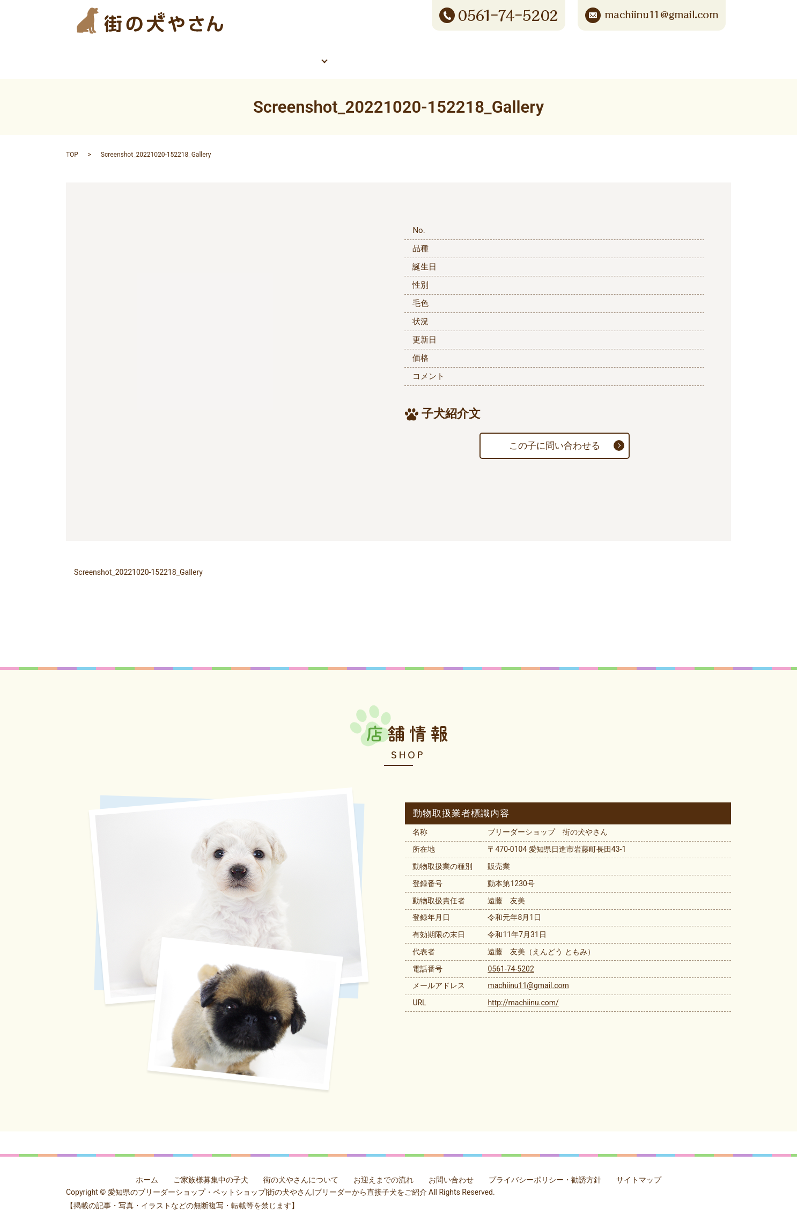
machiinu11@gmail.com (528, 978)
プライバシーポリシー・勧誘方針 (545, 1171)
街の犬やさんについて (399, 52)
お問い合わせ (656, 52)
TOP (72, 147)
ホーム (141, 52)
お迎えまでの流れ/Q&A (527, 52)
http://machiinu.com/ (523, 995)
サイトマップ (638, 1171)
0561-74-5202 (511, 960)
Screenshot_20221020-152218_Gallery (138, 564)
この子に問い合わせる (554, 438)
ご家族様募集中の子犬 (266, 52)
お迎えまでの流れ (383, 1171)
